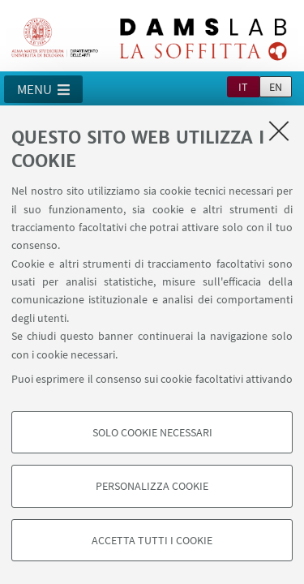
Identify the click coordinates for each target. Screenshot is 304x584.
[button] (43, 89)
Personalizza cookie (152, 486)
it (243, 86)
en (275, 86)
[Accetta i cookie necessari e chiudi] (279, 131)
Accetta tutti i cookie (152, 540)
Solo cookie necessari (152, 432)
